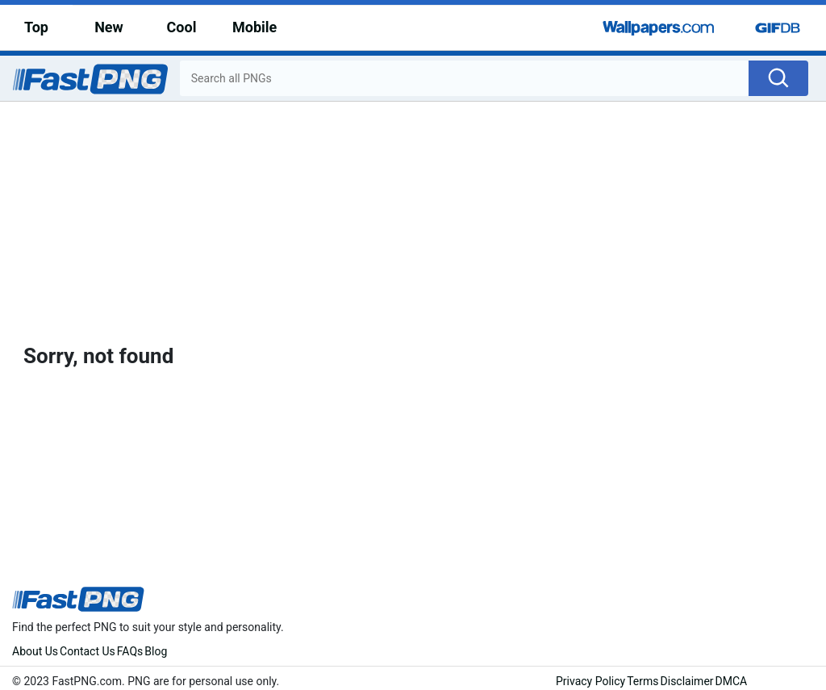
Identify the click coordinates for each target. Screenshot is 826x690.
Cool (182, 27)
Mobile (254, 27)
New (108, 27)
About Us (35, 651)
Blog (155, 651)
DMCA (731, 681)
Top (36, 27)
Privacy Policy (590, 681)
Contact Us (87, 651)
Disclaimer (687, 681)
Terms (642, 681)
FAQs (130, 651)
